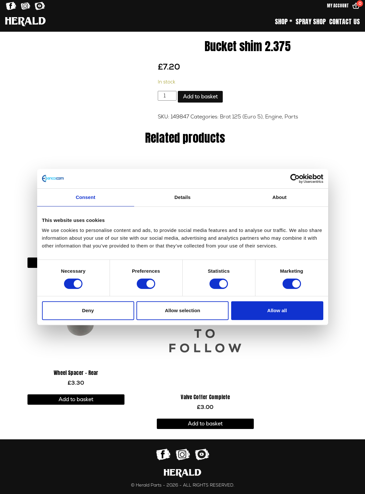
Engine (273, 117)
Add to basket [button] (76, 399)
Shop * (283, 22)
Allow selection (182, 310)
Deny (88, 310)
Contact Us (344, 22)
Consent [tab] (85, 197)
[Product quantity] (167, 96)
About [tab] (280, 197)
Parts (291, 117)
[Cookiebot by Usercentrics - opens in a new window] (295, 178)
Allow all (277, 310)
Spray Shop (310, 22)
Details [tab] (183, 197)
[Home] (25, 21)
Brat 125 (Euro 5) (241, 117)
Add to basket (200, 96)
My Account (338, 6)
